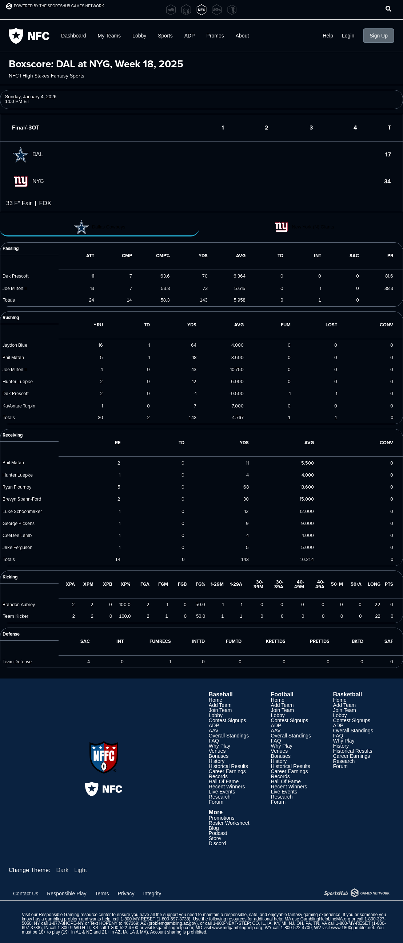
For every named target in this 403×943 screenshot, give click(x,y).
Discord (217, 843)
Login (348, 35)
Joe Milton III (15, 288)
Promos (215, 36)
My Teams (109, 36)
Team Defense (17, 661)
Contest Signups (227, 720)
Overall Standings (229, 736)
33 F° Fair (19, 203)
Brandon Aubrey (19, 604)
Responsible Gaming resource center (75, 914)
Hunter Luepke (18, 381)
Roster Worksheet (229, 823)
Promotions (222, 818)
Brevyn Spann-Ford (22, 499)
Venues (217, 751)
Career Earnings (227, 771)
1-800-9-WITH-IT (73, 927)
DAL (27, 154)
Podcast (218, 833)
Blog (214, 828)
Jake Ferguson (17, 547)
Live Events (222, 792)
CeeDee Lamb (17, 535)
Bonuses (218, 756)
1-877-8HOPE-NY (66, 923)
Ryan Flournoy (17, 487)
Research (220, 797)
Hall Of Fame (224, 781)
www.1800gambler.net (352, 927)
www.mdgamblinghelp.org (237, 927)
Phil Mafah (13, 357)
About (242, 36)
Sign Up (379, 36)
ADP (189, 36)
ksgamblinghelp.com (173, 927)
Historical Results (228, 766)
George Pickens (19, 523)
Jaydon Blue (15, 345)
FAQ (214, 741)
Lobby (139, 36)
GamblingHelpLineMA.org (325, 919)
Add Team (220, 705)
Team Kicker (15, 616)
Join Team (220, 710)
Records (218, 776)
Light (80, 870)
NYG (28, 181)
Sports (165, 36)
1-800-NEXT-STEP (231, 923)
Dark (62, 870)
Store (215, 838)
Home (215, 700)
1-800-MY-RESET (138, 919)
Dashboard (73, 36)
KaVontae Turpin (19, 405)
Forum (216, 802)
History (217, 761)
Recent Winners (227, 786)
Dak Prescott (16, 275)
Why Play (219, 746)
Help (328, 35)
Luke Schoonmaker (22, 511)
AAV (214, 730)
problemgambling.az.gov (172, 923)
